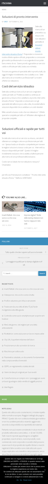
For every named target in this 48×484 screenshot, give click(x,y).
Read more (27, 480)
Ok (18, 480)
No (21, 480)
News (4, 9)
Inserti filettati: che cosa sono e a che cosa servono (11, 218)
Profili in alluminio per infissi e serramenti (19, 301)
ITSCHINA (6, 3)
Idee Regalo (8, 387)
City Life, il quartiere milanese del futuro (19, 339)
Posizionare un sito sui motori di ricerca (19, 345)
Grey (6, 22)
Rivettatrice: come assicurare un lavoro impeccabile (24, 333)
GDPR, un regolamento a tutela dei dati (19, 366)
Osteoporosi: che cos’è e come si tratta (19, 295)
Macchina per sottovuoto (14, 351)
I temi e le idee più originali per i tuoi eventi (20, 372)
